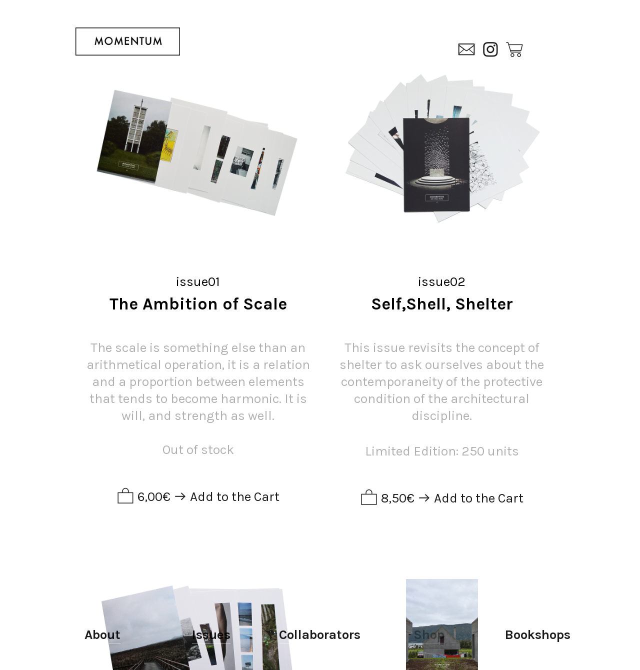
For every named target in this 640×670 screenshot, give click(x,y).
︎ (491, 50)
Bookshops (537, 634)
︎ (467, 50)
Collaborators (319, 634)
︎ (515, 50)
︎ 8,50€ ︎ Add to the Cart (442, 498)
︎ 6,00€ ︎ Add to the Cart (198, 496)
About (102, 634)
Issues (211, 634)
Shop (429, 634)
